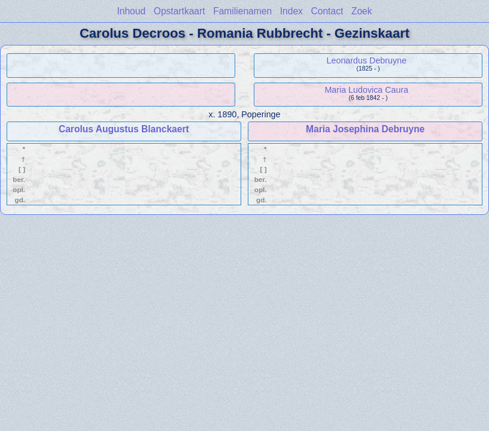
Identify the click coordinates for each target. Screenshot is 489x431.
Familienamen (242, 11)
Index (291, 11)
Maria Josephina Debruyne (365, 129)
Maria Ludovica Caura (366, 90)
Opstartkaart (179, 11)
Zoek (361, 11)
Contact (327, 11)
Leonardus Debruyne (367, 60)
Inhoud (131, 11)
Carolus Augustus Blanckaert (124, 129)
